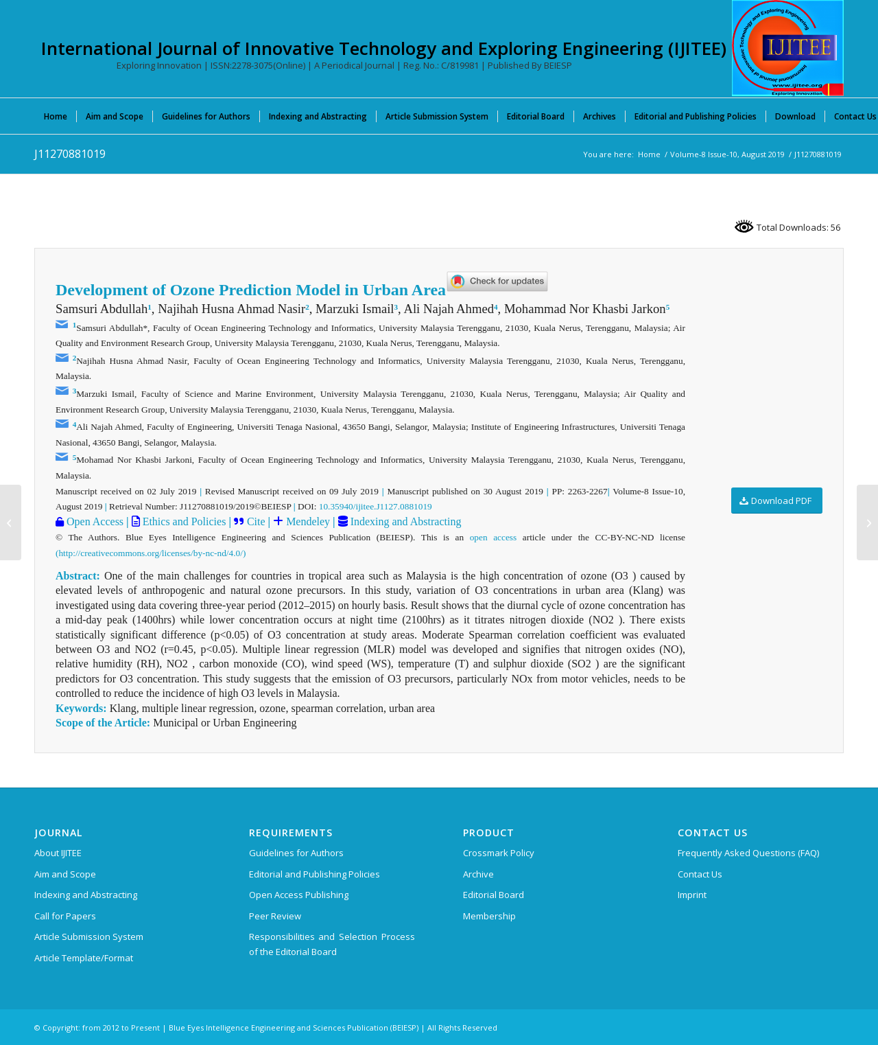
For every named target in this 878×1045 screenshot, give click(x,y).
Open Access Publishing (298, 894)
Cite (256, 521)
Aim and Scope (65, 874)
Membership (489, 916)
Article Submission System (88, 936)
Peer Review (275, 916)
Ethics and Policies (183, 521)
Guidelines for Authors (296, 853)
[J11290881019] (867, 522)
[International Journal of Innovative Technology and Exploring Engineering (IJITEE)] (788, 48)
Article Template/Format (83, 958)
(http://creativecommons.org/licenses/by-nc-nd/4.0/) (151, 553)
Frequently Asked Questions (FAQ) (748, 853)
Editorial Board (493, 894)
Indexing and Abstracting (405, 521)
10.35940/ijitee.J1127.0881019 (375, 506)
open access (493, 537)
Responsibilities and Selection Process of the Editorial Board (332, 943)
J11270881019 (70, 153)
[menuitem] (55, 116)
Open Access (93, 521)
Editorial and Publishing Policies (314, 874)
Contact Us (700, 874)
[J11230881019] (10, 522)
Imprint (692, 894)
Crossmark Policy (498, 853)
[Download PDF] (776, 500)
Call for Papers (65, 916)
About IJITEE (58, 853)
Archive (478, 874)
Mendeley (306, 521)
